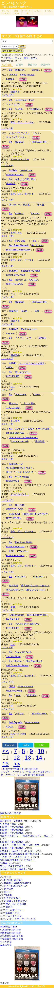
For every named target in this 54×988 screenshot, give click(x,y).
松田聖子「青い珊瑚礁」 (12, 827)
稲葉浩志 (13, 311)
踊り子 (7, 892)
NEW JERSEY (13, 518)
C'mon (35, 70)
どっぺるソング (13, 3)
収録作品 (35, 109)
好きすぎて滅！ (12, 898)
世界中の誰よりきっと (15, 886)
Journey (13, 74)
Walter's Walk (32, 722)
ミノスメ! (48, 11)
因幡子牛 (15, 92)
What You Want (25, 686)
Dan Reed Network (19, 245)
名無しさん (16, 233)
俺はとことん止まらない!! (19, 472)
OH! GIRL (20, 505)
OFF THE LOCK (14, 284)
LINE (41, 745)
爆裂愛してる (12, 913)
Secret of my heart (30, 271)
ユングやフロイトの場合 (31, 363)
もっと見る (6, 942)
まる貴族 (15, 421)
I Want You (22, 551)
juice (17, 695)
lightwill (23, 986)
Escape (10, 79)
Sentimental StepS (24, 100)
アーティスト (27, 12)
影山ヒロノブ (16, 463)
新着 (16, 12)
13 (28, 757)
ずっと (7, 877)
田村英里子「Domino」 (12, 821)
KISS (11, 551)
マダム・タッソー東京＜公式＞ (21, 58)
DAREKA (19, 70)
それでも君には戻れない (27, 624)
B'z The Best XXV (15, 433)
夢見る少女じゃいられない (35, 585)
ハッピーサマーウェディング (20, 919)
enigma (10, 333)
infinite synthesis (14, 174)
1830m (9, 367)
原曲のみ (45, 64)
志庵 (37, 311)
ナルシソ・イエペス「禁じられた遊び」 (20, 845)
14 (39, 757)
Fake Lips (20, 241)
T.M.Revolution (16, 615)
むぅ (13, 294)
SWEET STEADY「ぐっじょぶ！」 (18, 851)
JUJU (12, 686)
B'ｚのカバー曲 (11, 768)
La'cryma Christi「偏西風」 (14, 869)
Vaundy (8, 895)
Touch (24, 311)
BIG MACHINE (39, 142)
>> (16, 764)
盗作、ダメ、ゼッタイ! (22, 122)
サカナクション (13, 916)
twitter (26, 745)
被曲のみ (32, 64)
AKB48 (12, 363)
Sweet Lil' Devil (23, 652)
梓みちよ (13, 403)
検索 (22, 46)
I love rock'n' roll (19, 441)
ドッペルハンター (20, 159)
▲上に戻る (6, 945)
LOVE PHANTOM (15, 546)
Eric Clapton (15, 661)
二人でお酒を (28, 403)
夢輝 (13, 607)
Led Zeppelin (15, 722)
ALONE (19, 109)
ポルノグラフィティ (19, 133)
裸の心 (8, 907)
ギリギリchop (22, 477)
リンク (36, 133)
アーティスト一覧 (21, 771)
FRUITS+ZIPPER (13, 880)
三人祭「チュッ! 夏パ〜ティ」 (15, 857)
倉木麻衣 (13, 271)
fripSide (13, 170)
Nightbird (19, 142)
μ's (10, 100)
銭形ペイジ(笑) (18, 734)
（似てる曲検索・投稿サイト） (17, 6)
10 (41, 751)
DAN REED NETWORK (18, 249)
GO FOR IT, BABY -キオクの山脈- (32, 429)
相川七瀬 (13, 585)
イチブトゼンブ (23, 338)
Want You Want (14, 690)
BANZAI (19, 213)
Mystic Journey (29, 329)
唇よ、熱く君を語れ (15, 904)
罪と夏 (26, 204)
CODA (9, 726)
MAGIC (42, 338)
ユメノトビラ (13, 104)
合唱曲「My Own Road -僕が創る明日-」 (21, 854)
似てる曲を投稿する (12, 51)
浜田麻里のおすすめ (10, 932)
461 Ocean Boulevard (17, 665)
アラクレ (19, 713)
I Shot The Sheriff (33, 661)
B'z (10, 70)
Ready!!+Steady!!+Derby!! (17, 883)
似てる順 (7, 64)
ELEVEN (31, 695)
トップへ (5, 771)
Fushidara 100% (23, 542)
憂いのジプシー (23, 372)
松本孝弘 (13, 329)
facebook (10, 745)
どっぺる (5, 12)
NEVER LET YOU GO (26, 280)
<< (5, 751)
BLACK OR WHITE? (37, 615)
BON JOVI (14, 514)
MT (12, 456)
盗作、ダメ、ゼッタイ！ (23, 531)
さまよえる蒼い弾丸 (25, 179)
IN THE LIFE (12, 376)
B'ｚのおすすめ (30, 768)
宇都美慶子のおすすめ (11, 939)
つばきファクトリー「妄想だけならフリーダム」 (25, 836)
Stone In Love (27, 75)
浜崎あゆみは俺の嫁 (10, 813)
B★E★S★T (12, 619)
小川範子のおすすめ (10, 929)
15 (5, 764)
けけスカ (8, 889)
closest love (26, 170)
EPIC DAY (20, 576)
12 (16, 757)
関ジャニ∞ (14, 204)
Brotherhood (12, 481)
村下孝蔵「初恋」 (9, 824)
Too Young (20, 394)
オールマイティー (14, 910)
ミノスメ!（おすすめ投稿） (31, 775)
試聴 (47, 70)
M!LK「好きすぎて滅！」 (13, 866)
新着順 (19, 64)
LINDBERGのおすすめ (11, 935)
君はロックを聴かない (15, 901)
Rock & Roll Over (15, 555)
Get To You (37, 245)
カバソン (37, 11)
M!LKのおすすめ (8, 926)
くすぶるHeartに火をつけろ (18, 468)
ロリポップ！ (39, 986)
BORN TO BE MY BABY (35, 514)
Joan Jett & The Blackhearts (23, 437)
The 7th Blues (13, 656)
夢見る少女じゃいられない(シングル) (25, 590)
